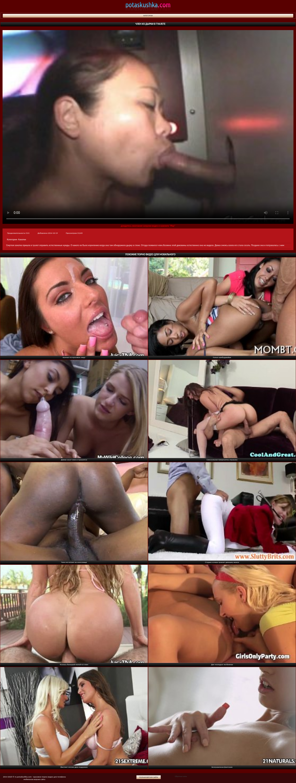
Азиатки (22, 239)
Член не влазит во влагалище (74, 562)
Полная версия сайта (148, 777)
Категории (148, 15)
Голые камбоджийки (222, 357)
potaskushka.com (148, 6)
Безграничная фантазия (222, 767)
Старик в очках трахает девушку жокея (222, 562)
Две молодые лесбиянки (222, 664)
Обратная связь (181, 776)
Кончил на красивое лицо (74, 357)
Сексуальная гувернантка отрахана (222, 459)
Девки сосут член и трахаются (74, 459)
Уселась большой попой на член (74, 664)
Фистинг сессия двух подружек (73, 767)
